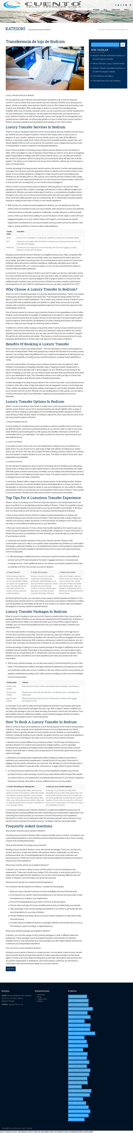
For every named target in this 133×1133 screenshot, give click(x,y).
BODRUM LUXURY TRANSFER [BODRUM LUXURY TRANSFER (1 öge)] (79, 1017)
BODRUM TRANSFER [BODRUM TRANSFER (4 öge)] (76, 1037)
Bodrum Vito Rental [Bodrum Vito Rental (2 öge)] (75, 1050)
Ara (123, 45)
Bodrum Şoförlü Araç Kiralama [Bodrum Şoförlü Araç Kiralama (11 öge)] (79, 1070)
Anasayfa (96, 10)
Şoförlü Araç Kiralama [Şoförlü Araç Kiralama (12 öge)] (76, 1119)
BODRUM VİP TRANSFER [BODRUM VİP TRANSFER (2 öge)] (77, 1058)
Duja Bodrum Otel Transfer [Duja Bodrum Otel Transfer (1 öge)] (78, 1082)
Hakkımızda (116, 10)
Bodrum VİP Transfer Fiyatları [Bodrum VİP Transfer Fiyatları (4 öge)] (78, 1062)
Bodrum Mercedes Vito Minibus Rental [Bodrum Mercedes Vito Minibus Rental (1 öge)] (81, 1033)
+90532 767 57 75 (15, 1004)
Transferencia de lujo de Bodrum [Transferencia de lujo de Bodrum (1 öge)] (79, 1091)
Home (100, 29)
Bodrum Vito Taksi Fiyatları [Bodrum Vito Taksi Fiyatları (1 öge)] (77, 1054)
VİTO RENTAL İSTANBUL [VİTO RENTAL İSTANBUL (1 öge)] (77, 1103)
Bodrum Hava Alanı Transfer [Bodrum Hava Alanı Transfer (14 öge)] (78, 1004)
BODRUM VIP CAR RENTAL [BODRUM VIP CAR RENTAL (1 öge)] (78, 1045)
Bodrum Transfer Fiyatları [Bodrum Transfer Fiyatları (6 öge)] (77, 1041)
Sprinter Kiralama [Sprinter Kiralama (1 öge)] (75, 1086)
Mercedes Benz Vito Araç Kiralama (106, 81)
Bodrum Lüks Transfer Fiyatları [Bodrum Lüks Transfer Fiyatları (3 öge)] (79, 1029)
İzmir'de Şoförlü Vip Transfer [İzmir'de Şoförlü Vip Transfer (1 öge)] (78, 1115)
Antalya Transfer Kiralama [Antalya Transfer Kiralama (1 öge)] (77, 996)
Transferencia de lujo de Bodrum (115, 29)
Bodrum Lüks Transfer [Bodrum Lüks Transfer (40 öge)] (76, 1021)
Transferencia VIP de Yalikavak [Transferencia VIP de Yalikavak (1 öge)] (79, 1095)
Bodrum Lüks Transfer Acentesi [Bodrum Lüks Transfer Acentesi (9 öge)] (79, 1025)
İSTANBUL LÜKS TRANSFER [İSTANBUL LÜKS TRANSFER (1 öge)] (78, 1107)
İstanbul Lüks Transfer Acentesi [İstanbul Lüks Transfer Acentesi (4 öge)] (79, 1111)
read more (11, 969)
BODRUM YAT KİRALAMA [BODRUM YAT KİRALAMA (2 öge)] (77, 1066)
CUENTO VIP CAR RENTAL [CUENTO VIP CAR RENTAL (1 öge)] (77, 1078)
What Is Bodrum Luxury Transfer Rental (108, 64)
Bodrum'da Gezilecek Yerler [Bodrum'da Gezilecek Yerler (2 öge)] (78, 1000)
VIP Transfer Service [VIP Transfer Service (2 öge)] (75, 1099)
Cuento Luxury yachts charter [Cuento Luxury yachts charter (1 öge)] (78, 1074)
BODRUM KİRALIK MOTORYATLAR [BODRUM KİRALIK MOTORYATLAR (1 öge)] (80, 1009)
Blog (105, 10)
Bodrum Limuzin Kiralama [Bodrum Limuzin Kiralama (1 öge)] (77, 1013)
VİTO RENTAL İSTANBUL (103, 76)
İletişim (126, 10)
